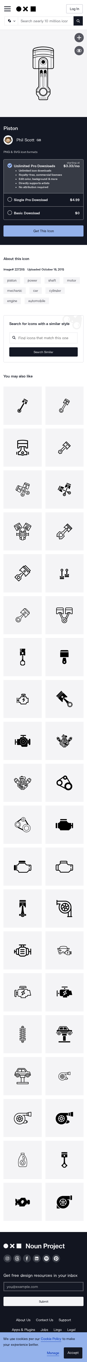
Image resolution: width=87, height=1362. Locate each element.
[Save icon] (79, 37)
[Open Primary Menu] (7, 9)
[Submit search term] (78, 21)
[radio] (43, 176)
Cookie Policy (51, 1339)
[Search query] (43, 338)
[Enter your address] (43, 1286)
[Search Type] (11, 21)
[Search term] (46, 21)
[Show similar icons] (79, 50)
